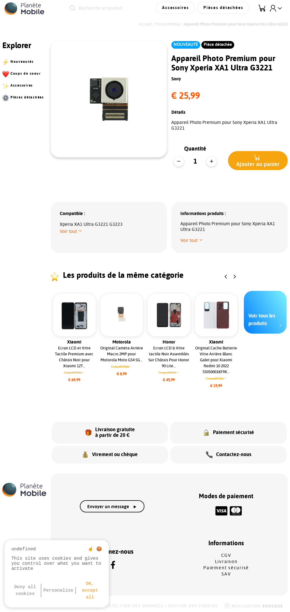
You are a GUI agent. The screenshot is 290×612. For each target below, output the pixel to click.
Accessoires (178, 8)
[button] (258, 160)
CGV (226, 553)
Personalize (58, 590)
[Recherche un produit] (116, 8)
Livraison (226, 559)
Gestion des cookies (193, 604)
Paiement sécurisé (226, 566)
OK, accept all (90, 590)
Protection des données (132, 604)
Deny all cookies (25, 590)
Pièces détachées (224, 8)
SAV (226, 572)
